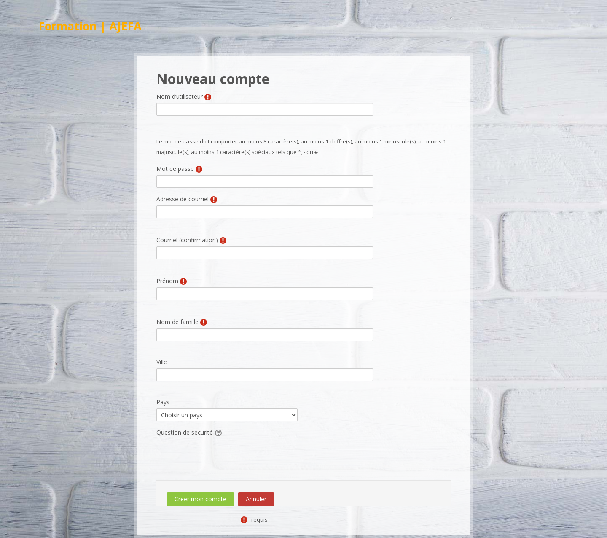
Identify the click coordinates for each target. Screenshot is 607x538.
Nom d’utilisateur (179, 96)
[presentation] (220, 455)
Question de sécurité (184, 432)
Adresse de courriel (182, 199)
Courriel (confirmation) (187, 240)
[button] (219, 432)
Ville (161, 362)
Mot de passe (175, 169)
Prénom (167, 281)
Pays (162, 402)
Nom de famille (177, 322)
